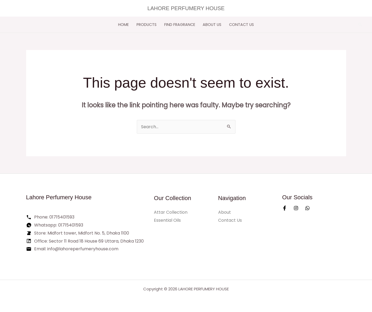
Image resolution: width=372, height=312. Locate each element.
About (224, 212)
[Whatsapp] (307, 208)
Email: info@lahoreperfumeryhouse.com (76, 249)
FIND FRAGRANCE (179, 24)
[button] (360, 24)
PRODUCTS (147, 24)
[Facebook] (284, 208)
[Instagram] (296, 208)
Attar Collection (170, 212)
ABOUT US (212, 24)
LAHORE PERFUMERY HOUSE (186, 8)
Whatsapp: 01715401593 (58, 225)
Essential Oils (167, 220)
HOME (123, 24)
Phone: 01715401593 (54, 217)
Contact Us (241, 24)
